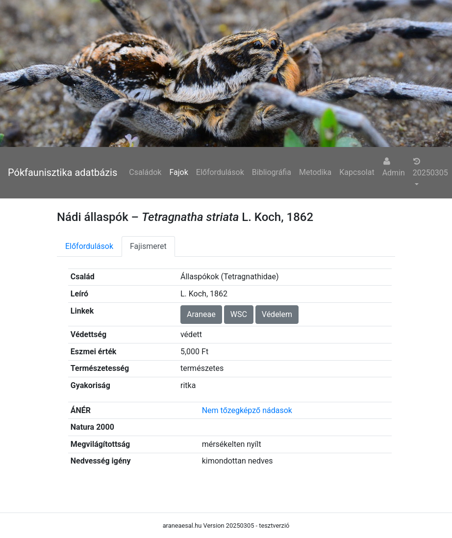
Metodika (315, 172)
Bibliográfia (271, 172)
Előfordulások (220, 172)
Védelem (277, 314)
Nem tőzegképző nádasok (247, 410)
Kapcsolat (356, 172)
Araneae (201, 314)
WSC (238, 314)
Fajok (178, 172)
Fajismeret (148, 246)
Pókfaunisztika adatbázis (62, 172)
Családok (145, 172)
